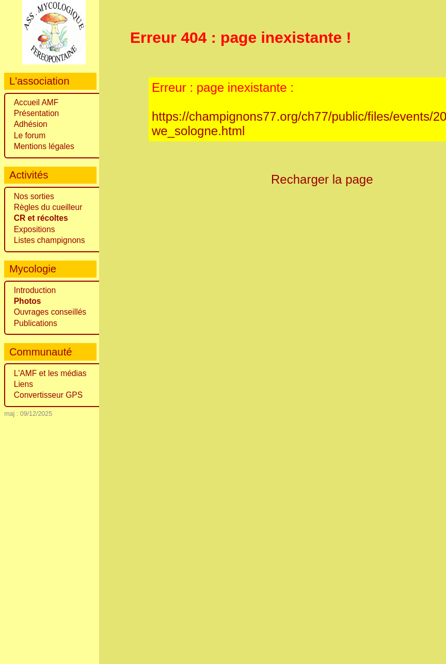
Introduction (35, 290)
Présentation (36, 113)
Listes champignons (49, 240)
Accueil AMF (36, 102)
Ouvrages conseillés (50, 311)
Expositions (34, 229)
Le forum (30, 135)
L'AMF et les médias (50, 373)
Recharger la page (322, 179)
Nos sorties (34, 196)
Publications (35, 323)
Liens (23, 384)
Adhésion (30, 124)
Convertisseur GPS (48, 395)
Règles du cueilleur (48, 207)
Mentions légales (44, 146)
